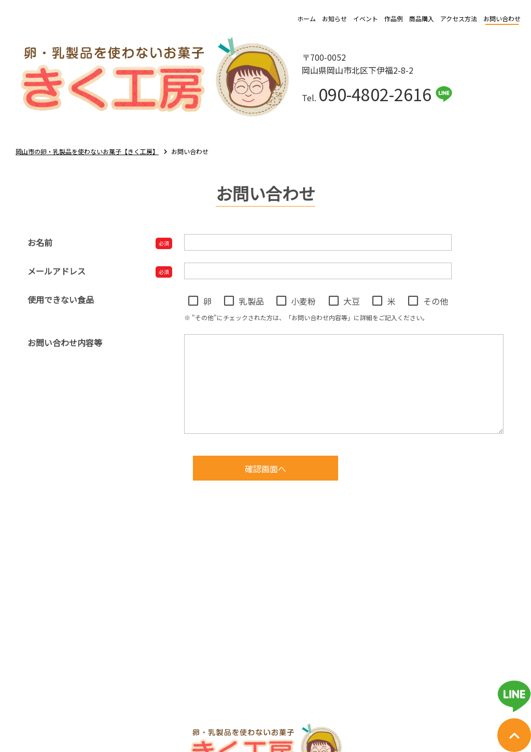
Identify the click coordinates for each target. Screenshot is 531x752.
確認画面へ (265, 468)
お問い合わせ (502, 18)
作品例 (393, 18)
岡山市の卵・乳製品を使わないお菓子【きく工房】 (87, 151)
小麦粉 (303, 301)
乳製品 (251, 301)
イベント (365, 18)
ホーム (306, 18)
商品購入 (421, 18)
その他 (435, 301)
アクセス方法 (458, 18)
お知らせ (334, 18)
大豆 (351, 301)
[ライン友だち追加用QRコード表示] (514, 696)
